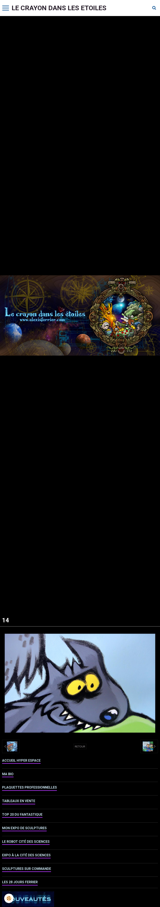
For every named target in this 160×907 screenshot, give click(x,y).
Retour (80, 746)
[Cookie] (9, 898)
